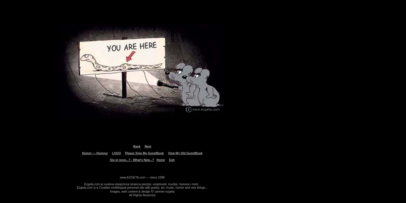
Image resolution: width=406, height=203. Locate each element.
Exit (172, 160)
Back (136, 146)
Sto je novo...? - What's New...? (132, 160)
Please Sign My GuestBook (144, 153)
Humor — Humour (95, 153)
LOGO (116, 153)
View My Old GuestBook (185, 153)
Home (160, 160)
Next (148, 146)
